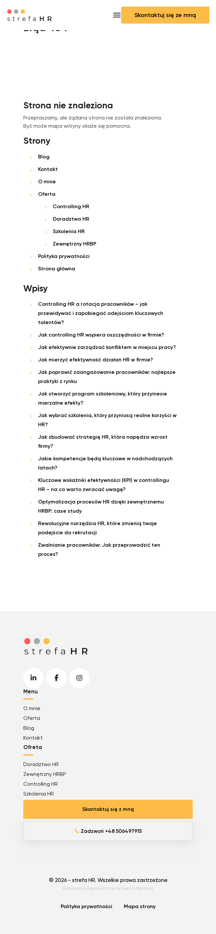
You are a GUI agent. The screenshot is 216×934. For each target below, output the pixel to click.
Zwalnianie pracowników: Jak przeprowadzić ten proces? (99, 549)
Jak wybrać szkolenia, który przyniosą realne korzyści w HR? (107, 420)
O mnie (47, 181)
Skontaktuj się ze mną (165, 15)
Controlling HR (71, 206)
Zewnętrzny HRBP (74, 244)
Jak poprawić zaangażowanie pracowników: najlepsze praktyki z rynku (107, 376)
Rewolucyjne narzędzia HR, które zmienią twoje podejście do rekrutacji (97, 528)
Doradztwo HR (71, 219)
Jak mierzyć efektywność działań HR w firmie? (95, 360)
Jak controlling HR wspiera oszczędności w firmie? (101, 335)
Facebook (56, 678)
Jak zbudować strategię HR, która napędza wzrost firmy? (102, 441)
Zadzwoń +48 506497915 (108, 831)
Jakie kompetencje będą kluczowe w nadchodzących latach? (105, 463)
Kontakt (48, 169)
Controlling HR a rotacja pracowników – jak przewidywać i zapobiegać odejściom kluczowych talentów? (100, 313)
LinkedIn (33, 678)
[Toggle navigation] (117, 15)
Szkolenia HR (69, 231)
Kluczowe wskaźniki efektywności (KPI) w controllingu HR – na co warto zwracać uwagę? (103, 484)
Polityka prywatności (64, 256)
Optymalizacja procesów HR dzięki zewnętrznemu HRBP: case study (101, 506)
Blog (44, 157)
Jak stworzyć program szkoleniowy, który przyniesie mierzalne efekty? (102, 398)
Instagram (79, 678)
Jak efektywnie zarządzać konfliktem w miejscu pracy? (107, 347)
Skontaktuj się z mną (108, 809)
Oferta (46, 194)
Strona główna (56, 269)
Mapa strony (140, 906)
